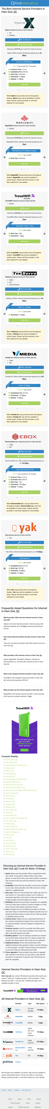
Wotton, (10, 760)
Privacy (38, 1092)
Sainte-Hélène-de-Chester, (16, 818)
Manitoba (38, 1096)
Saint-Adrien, (11, 752)
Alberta (10, 1096)
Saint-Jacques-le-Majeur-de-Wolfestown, (21, 779)
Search (38, 1088)
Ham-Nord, (11, 763)
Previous (5, 73)
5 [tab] (31, 90)
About (20, 1088)
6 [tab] (32, 326)
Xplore (7, 999)
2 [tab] (22, 90)
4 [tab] (28, 90)
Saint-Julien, (11, 799)
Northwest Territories (13, 1104)
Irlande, (9, 841)
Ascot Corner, (12, 838)
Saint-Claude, (11, 816)
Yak (6, 1045)
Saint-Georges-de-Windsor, (16, 768)
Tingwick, (10, 813)
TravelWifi (9, 1012)
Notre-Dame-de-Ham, (14, 774)
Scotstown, (11, 835)
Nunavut (41, 1104)
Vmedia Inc (9, 1031)
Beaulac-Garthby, (13, 771)
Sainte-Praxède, (12, 821)
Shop (29, 1088)
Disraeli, (10, 788)
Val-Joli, (10, 830)
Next (44, 73)
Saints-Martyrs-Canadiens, (16, 754)
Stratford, (10, 785)
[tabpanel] (24, 73)
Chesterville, (11, 804)
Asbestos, (10, 791)
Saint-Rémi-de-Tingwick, (15, 777)
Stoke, (9, 802)
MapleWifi (9, 1006)
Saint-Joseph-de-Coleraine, (16, 807)
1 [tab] (19, 90)
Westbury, (10, 796)
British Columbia (24, 1096)
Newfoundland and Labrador (33, 1100)
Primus (7, 1051)
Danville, (10, 824)
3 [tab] (25, 90)
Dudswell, (10, 765)
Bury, (9, 827)
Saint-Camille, (12, 749)
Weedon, (10, 757)
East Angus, (11, 810)
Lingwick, (10, 793)
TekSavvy (8, 1021)
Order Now (24, 84)
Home (10, 1088)
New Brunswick (13, 1100)
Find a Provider (15, 1092)
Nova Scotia (29, 1104)
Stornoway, (11, 832)
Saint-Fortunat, (12, 782)
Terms (28, 1092)
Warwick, (10, 843)
